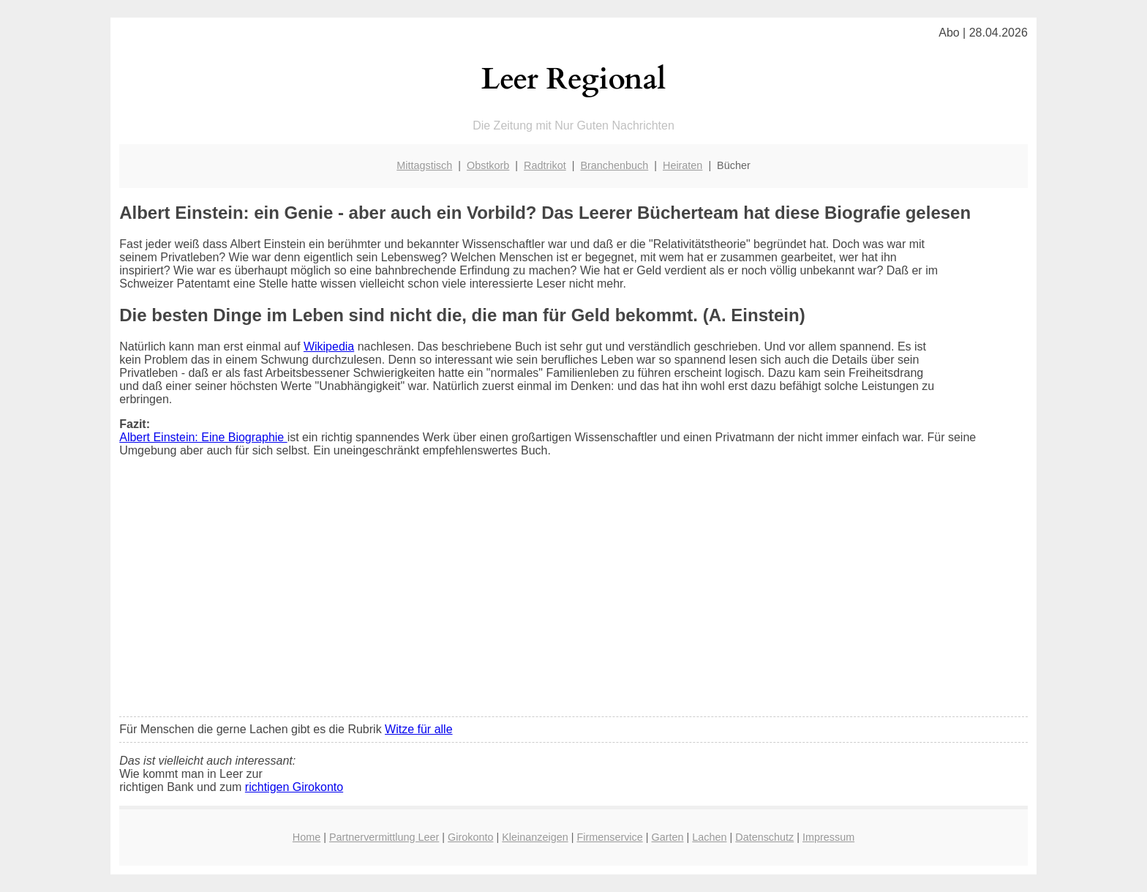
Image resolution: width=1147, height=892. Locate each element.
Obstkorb (488, 165)
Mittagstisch (424, 165)
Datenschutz (764, 837)
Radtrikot (545, 165)
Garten (668, 837)
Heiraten (682, 165)
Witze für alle (418, 729)
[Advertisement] (573, 596)
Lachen (709, 837)
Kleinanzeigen (535, 837)
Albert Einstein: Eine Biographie (203, 437)
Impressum (828, 837)
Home (306, 837)
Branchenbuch (614, 165)
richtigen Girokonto (294, 787)
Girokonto (470, 837)
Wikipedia (329, 346)
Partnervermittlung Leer (384, 837)
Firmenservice (609, 837)
